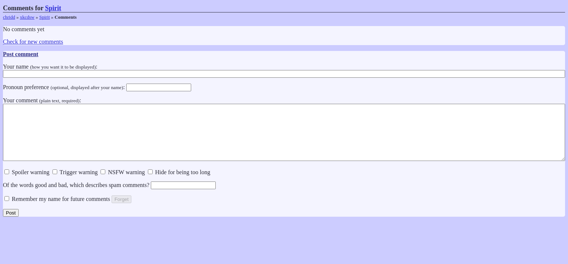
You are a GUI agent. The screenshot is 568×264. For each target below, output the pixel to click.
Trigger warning (75, 183)
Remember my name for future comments (57, 210)
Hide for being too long (179, 183)
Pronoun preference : (97, 87)
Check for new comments (33, 41)
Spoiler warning (27, 183)
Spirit (53, 8)
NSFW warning (123, 183)
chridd (9, 17)
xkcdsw (27, 17)
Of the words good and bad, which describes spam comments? (109, 196)
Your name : (284, 70)
